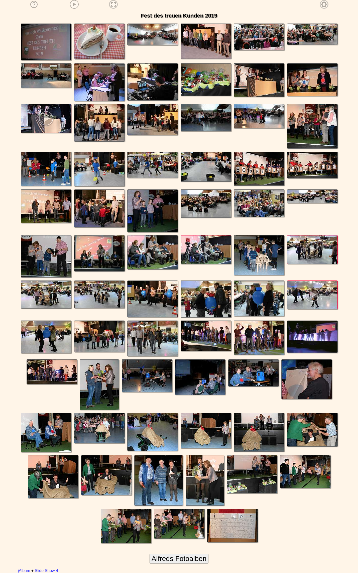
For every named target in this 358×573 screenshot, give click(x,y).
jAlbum (24, 570)
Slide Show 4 (46, 570)
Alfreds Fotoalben (179, 558)
